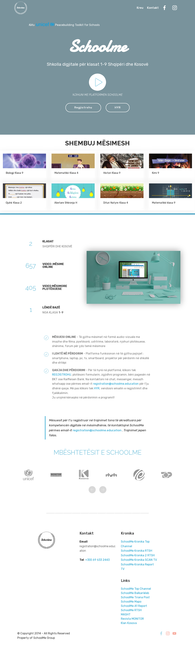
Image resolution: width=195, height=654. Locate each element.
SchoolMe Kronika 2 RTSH (138, 555)
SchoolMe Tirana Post (135, 597)
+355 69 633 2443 (97, 560)
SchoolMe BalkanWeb (135, 593)
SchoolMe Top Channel (136, 589)
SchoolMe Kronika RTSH (136, 551)
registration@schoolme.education (116, 384)
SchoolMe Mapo (131, 601)
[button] (92, 489)
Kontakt (153, 8)
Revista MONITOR (132, 619)
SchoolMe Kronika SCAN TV (139, 560)
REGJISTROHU (61, 374)
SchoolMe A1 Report (134, 606)
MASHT (125, 614)
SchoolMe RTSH (131, 610)
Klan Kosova (129, 623)
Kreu (140, 8)
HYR (118, 107)
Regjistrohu (83, 107)
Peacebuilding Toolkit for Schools (77, 25)
